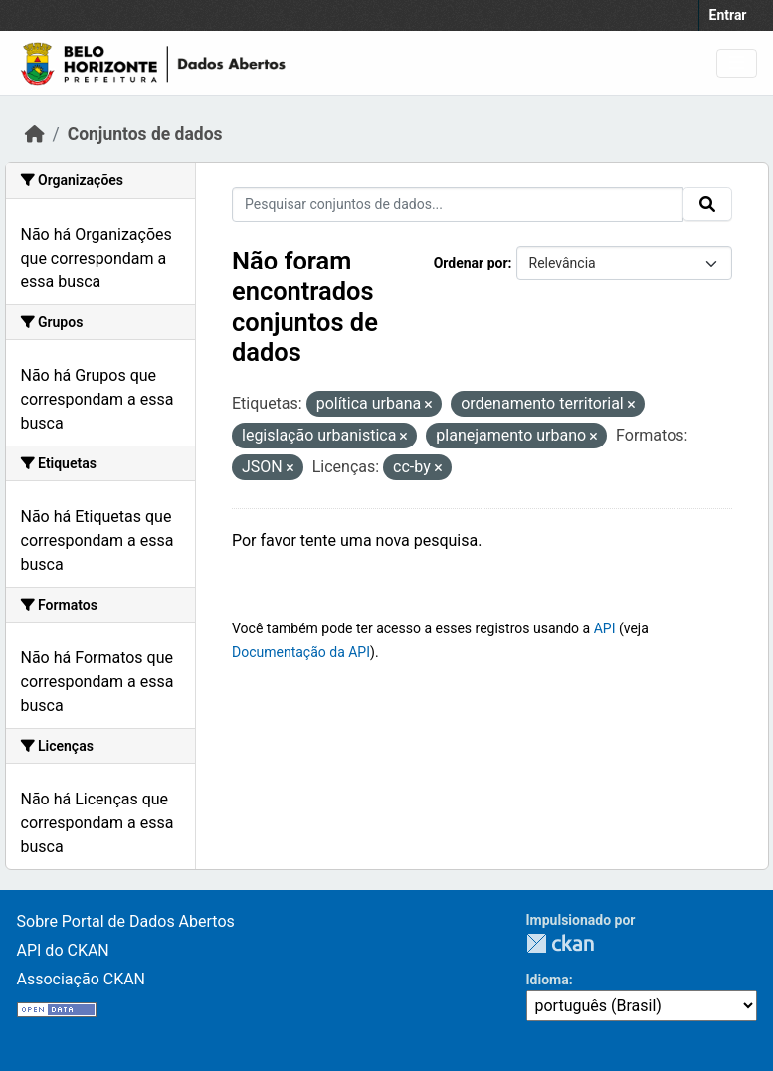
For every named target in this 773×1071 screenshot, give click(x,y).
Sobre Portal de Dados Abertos (126, 921)
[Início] (35, 134)
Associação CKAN (81, 979)
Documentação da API (301, 652)
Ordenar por (471, 262)
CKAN (560, 943)
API (605, 628)
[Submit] (707, 204)
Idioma (547, 979)
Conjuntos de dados (145, 134)
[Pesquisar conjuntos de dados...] (457, 204)
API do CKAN (63, 950)
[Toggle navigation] (736, 63)
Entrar (728, 15)
